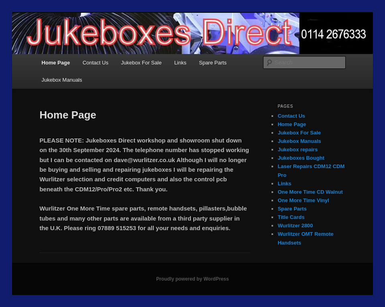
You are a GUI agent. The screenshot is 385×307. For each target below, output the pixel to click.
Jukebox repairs (298, 149)
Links (180, 63)
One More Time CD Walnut (310, 192)
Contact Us (95, 63)
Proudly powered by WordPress (192, 279)
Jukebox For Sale (141, 63)
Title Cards (291, 217)
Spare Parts (213, 63)
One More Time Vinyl (303, 200)
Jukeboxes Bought (301, 158)
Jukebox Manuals (62, 80)
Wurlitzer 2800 (295, 226)
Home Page (56, 63)
